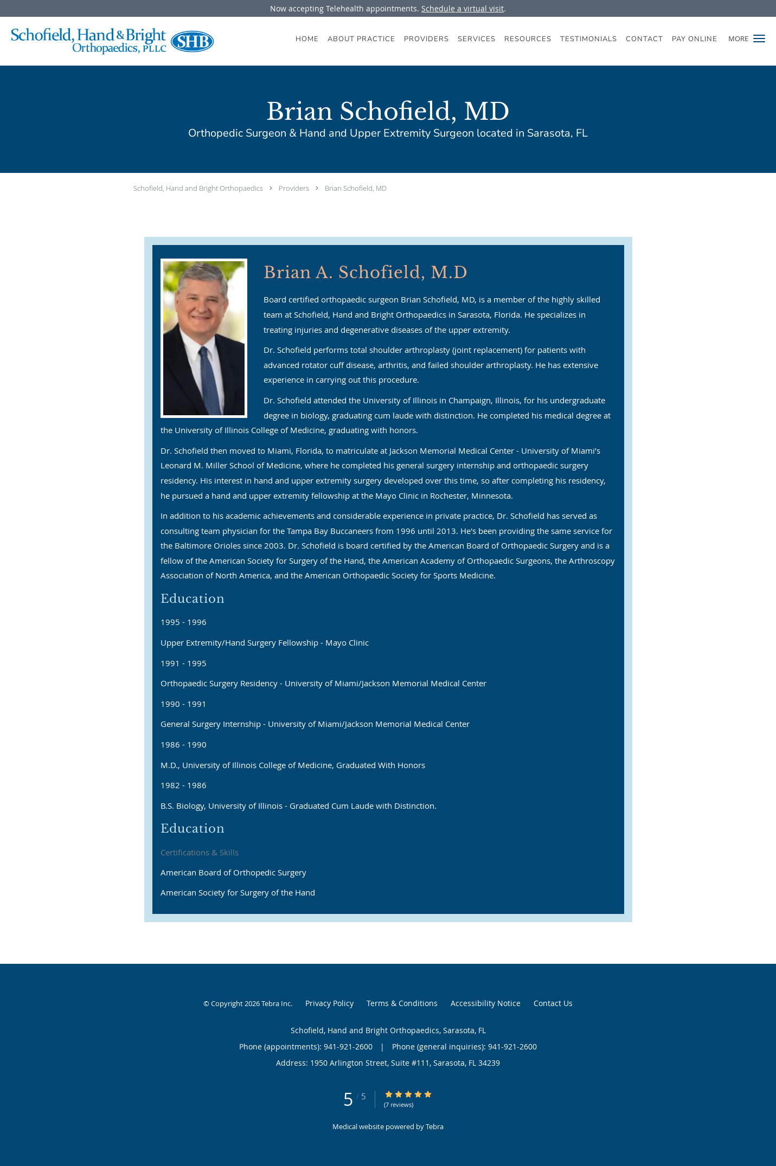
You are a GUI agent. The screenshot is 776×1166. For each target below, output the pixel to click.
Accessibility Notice (486, 1003)
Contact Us (553, 1003)
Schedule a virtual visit (462, 8)
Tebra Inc (276, 1003)
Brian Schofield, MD (356, 188)
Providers (294, 188)
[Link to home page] (107, 41)
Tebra (435, 1126)
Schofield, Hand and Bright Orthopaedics (198, 188)
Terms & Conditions (402, 1003)
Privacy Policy (329, 1003)
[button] (759, 38)
